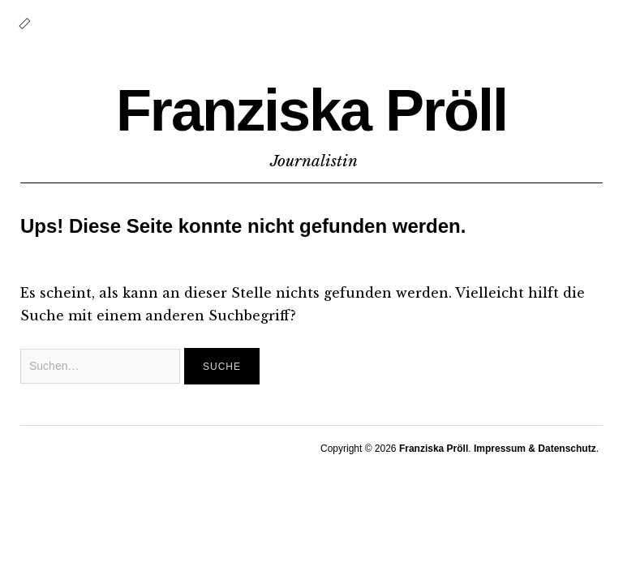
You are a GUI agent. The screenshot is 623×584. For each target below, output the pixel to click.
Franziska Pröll (311, 110)
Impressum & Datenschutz (535, 448)
